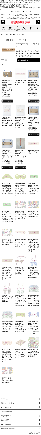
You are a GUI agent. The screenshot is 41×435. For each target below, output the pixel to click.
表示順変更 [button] (23, 60)
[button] (3, 22)
